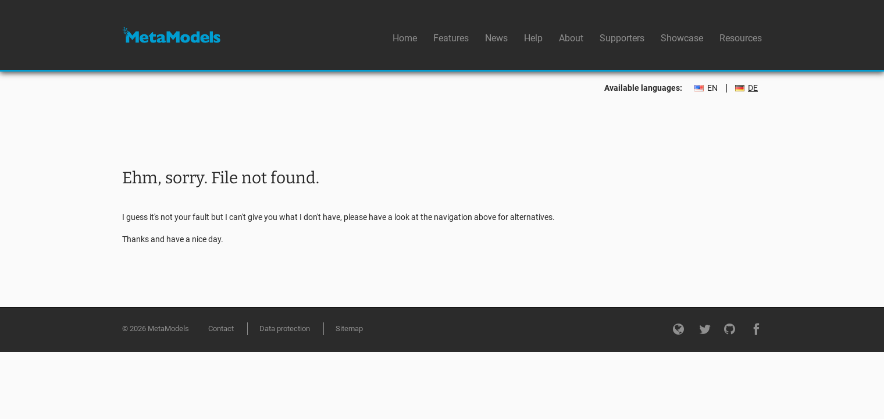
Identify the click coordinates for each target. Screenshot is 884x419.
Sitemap (349, 328)
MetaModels (171, 35)
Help (533, 38)
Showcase (682, 38)
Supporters (622, 38)
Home (405, 38)
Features (451, 38)
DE (753, 88)
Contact (221, 328)
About (571, 38)
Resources (740, 38)
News (496, 38)
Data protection (284, 328)
